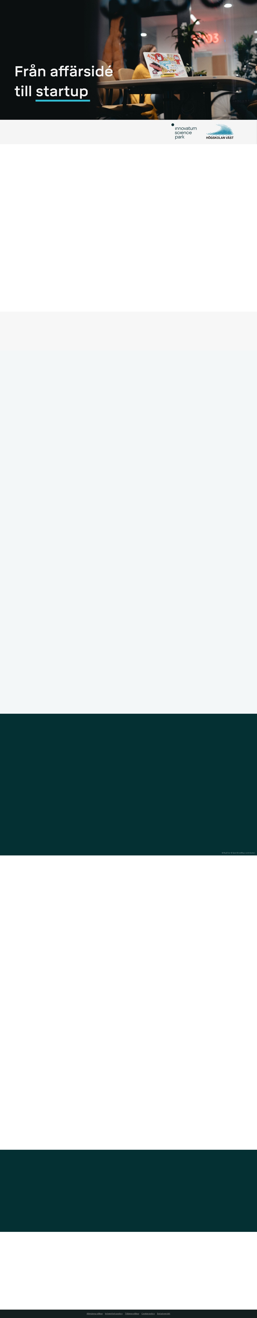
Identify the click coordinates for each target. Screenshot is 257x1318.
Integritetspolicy (114, 1313)
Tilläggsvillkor (132, 1313)
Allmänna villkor (95, 1313)
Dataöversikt (163, 1313)
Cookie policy (148, 1313)
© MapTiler (226, 853)
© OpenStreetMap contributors (243, 853)
